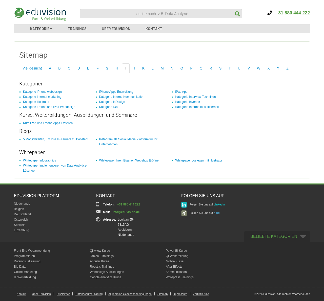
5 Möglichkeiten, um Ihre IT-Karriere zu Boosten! (55, 139)
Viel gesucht (32, 68)
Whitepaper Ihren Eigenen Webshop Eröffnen (129, 160)
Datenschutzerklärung (89, 293)
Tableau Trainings (102, 256)
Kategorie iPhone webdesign (42, 92)
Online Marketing (25, 272)
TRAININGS (77, 29)
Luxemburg (21, 230)
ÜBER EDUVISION (116, 29)
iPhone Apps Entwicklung (116, 92)
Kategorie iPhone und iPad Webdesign (49, 107)
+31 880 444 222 (288, 12)
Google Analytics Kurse (105, 277)
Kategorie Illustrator (36, 102)
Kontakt (21, 293)
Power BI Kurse (176, 250)
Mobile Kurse (175, 261)
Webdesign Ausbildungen (107, 272)
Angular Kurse (99, 261)
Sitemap (162, 293)
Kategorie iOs (108, 107)
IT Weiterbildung (25, 277)
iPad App (181, 92)
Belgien (19, 209)
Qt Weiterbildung (177, 256)
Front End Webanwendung (32, 250)
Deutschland (22, 214)
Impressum (180, 293)
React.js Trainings (102, 266)
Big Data (20, 266)
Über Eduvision (41, 293)
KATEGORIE (41, 29)
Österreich (21, 219)
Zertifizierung (201, 293)
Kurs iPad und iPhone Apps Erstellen (48, 123)
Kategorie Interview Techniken (195, 97)
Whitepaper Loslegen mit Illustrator (198, 160)
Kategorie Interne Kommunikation (121, 97)
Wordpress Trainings (180, 277)
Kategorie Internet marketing (42, 97)
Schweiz (19, 225)
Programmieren (24, 256)
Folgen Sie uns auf (203, 205)
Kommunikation (176, 272)
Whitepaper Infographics (39, 160)
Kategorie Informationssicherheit (197, 107)
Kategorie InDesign (112, 102)
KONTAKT (154, 29)
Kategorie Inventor (187, 102)
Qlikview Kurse (100, 250)
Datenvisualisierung (27, 261)
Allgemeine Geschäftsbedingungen (130, 293)
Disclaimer (63, 293)
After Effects (174, 266)
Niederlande (22, 203)
